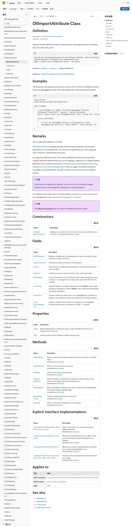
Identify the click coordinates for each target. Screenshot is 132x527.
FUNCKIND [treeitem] (8, 114)
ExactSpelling (83, 163)
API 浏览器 (50, 16)
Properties (109, 35)
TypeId (36, 329)
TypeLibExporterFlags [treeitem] (11, 379)
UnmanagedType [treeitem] (10, 489)
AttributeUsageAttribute (50, 74)
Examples (109, 23)
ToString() (37, 403)
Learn (35, 16)
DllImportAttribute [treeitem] (12, 51)
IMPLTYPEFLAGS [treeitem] (9, 170)
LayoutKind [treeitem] (8, 222)
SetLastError (37, 167)
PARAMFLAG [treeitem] (8, 272)
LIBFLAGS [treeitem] (7, 230)
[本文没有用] (123, 53)
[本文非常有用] (120, 53)
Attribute (53, 68)
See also (108, 46)
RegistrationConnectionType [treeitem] (13, 292)
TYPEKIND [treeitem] (7, 367)
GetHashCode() (39, 366)
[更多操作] (97, 16)
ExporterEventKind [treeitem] (10, 86)
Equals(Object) (38, 357)
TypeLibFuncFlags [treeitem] (10, 387)
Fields (107, 32)
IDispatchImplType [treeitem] (10, 158)
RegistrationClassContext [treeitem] (12, 288)
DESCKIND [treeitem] (8, 31)
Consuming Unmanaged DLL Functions (66, 197)
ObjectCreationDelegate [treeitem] (12, 252)
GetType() (37, 372)
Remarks (108, 26)
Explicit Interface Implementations (117, 40)
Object (44, 68)
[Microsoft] (4, 3)
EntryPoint (37, 273)
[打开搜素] (123, 3)
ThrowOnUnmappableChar (55, 167)
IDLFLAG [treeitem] (7, 166)
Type (54, 372)
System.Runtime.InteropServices (52, 36)
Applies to (109, 43)
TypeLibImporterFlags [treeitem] (11, 395)
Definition (109, 20)
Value (35, 335)
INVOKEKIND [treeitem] (8, 198)
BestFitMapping (56, 163)
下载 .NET (125, 9)
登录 (127, 3)
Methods (109, 37)
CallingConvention (70, 163)
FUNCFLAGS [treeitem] (8, 110)
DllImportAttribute (78, 87)
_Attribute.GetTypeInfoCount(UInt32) (46, 447)
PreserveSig (92, 163)
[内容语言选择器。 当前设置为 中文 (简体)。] (9, 523)
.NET (41, 16)
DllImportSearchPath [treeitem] (11, 67)
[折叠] (26, 15)
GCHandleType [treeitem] (9, 122)
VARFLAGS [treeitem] (8, 505)
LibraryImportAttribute (80, 170)
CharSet (36, 267)
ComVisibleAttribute (67, 74)
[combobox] (15, 19)
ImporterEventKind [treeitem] (10, 178)
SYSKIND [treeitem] (7, 347)
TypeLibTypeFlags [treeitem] (10, 402)
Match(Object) (38, 388)
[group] (66, 59)
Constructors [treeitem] (10, 55)
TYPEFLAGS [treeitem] (8, 359)
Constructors (110, 29)
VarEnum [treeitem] (7, 501)
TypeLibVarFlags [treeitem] (9, 410)
